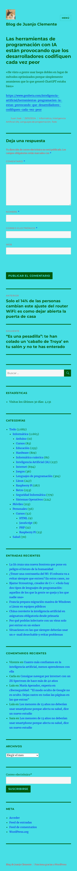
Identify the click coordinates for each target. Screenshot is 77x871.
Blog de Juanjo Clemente (31, 24)
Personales (20, 508)
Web (9, 244)
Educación (22, 448)
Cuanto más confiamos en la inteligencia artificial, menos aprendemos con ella (39, 666)
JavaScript (26, 523)
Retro (19, 490)
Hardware (22, 452)
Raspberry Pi (24, 485)
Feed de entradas (20, 822)
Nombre (12, 211)
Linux (20, 480)
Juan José (16, 118)
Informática (45, 118)
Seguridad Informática (31, 494)
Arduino (21, 438)
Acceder (14, 817)
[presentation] (29, 265)
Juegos (20, 471)
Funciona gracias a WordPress (51, 864)
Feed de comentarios (23, 827)
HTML (23, 518)
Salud (16, 537)
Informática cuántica (29, 457)
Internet (21, 466)
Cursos (20, 443)
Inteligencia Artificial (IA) (33, 462)
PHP (22, 527)
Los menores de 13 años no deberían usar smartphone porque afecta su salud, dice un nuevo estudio (39, 709)
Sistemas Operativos (29, 499)
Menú (65, 18)
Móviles (18, 504)
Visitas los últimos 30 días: (27, 401)
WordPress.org (19, 831)
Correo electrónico (21, 228)
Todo (54, 121)
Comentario (15, 161)
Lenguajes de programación (35, 121)
